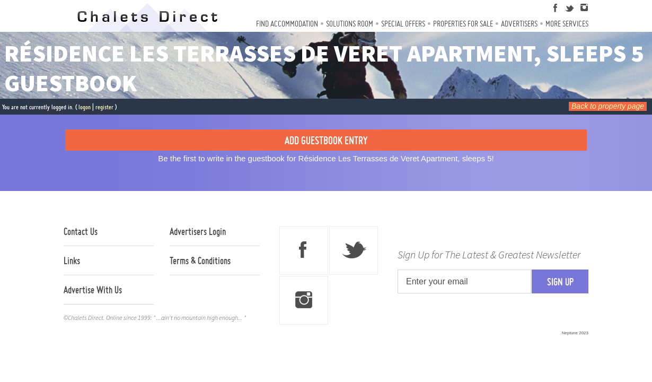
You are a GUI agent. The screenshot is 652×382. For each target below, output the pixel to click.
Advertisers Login (198, 231)
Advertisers (519, 24)
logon (84, 107)
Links (72, 260)
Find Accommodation (287, 24)
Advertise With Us (93, 290)
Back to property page (607, 106)
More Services (566, 24)
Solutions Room (349, 24)
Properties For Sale (463, 24)
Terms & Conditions (200, 260)
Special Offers (403, 24)
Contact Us (81, 231)
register (104, 107)
